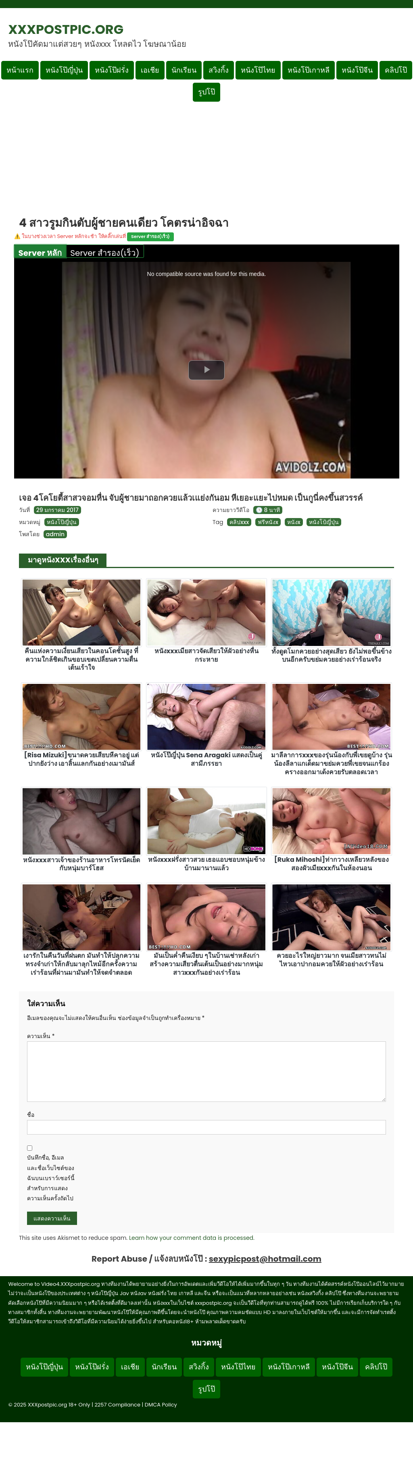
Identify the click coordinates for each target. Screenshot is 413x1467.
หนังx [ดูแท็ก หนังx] (293, 522)
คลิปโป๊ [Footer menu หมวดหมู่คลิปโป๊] (376, 1367)
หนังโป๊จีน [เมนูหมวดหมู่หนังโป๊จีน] (357, 70)
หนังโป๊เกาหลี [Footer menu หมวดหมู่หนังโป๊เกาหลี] (289, 1367)
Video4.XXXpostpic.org (70, 1284)
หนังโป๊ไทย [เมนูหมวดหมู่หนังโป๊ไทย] (258, 70)
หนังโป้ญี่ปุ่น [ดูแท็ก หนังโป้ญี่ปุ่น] (324, 522)
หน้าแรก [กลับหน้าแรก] (19, 70)
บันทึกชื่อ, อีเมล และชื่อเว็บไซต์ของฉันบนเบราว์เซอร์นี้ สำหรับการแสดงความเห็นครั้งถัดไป (51, 1178)
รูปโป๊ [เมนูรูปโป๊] (206, 92)
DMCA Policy (161, 1404)
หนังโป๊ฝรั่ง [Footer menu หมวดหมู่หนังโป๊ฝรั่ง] (92, 1367)
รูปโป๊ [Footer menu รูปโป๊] (206, 1389)
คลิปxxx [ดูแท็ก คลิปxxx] (239, 522)
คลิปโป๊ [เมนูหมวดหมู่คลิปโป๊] (396, 70)
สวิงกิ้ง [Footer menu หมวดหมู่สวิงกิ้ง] (199, 1367)
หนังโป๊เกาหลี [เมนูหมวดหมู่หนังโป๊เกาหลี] (309, 70)
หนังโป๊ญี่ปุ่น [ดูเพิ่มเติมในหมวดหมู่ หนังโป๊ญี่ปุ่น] (62, 522)
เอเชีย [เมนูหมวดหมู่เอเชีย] (150, 70)
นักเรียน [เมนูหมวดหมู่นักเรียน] (183, 70)
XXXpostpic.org (65, 29)
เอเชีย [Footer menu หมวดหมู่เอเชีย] (130, 1367)
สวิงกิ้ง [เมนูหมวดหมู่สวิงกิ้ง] (219, 70)
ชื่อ (30, 1115)
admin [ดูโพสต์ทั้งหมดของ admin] (55, 534)
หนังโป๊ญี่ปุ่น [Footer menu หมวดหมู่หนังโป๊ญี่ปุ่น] (44, 1367)
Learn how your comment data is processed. (191, 1238)
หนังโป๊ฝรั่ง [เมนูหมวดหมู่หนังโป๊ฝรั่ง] (112, 70)
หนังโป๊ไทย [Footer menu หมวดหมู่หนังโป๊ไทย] (238, 1367)
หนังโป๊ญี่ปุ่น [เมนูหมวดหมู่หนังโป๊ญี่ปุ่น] (64, 70)
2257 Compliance (117, 1404)
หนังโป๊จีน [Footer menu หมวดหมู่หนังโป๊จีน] (337, 1367)
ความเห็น (41, 1036)
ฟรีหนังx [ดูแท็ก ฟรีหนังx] (268, 522)
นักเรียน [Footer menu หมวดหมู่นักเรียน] (164, 1367)
